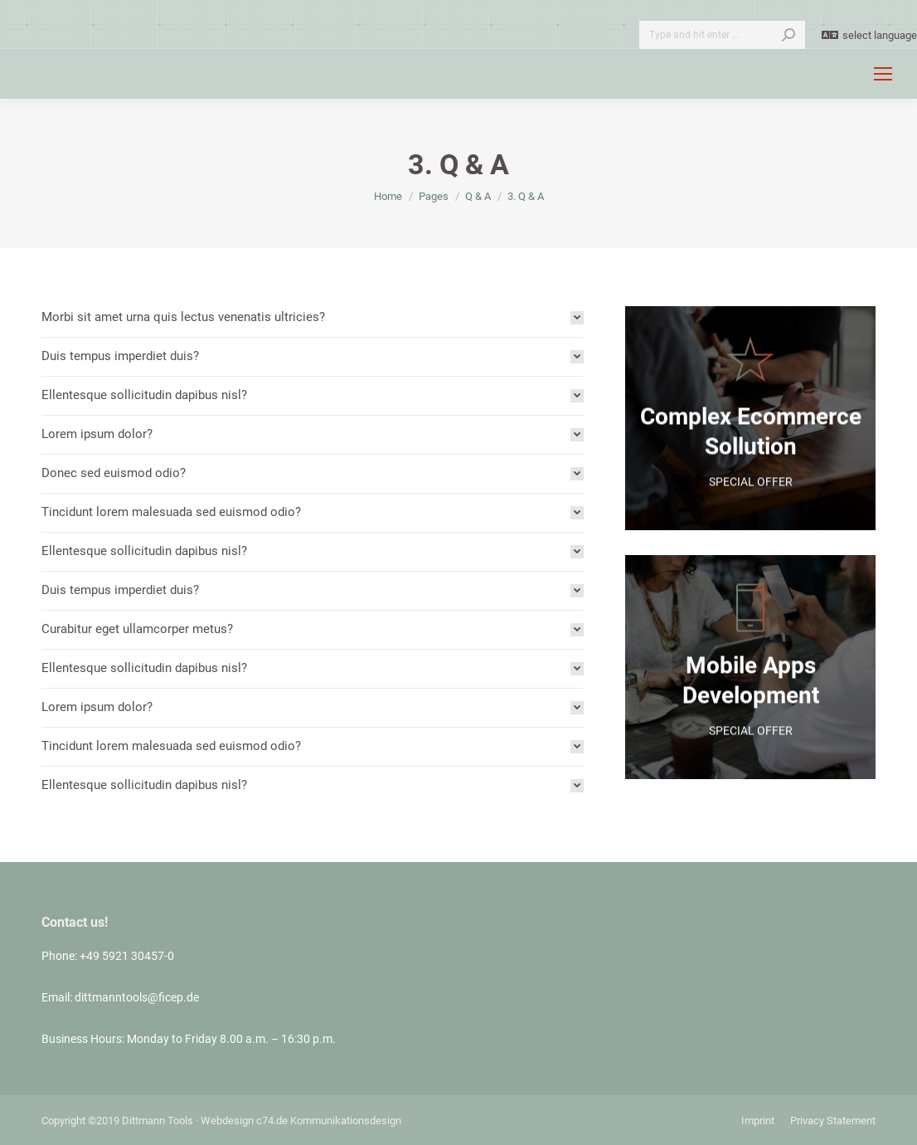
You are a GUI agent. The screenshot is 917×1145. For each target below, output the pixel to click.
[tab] (312, 317)
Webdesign (227, 1120)
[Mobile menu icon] (883, 73)
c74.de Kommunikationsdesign (328, 1120)
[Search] (722, 35)
